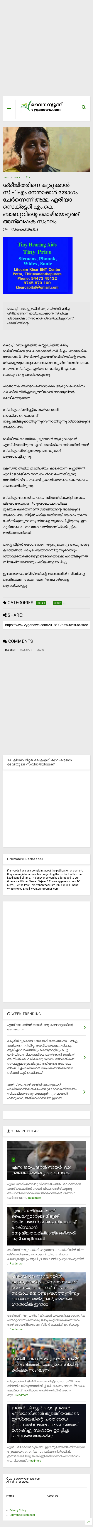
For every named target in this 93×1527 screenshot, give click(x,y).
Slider (28, 177)
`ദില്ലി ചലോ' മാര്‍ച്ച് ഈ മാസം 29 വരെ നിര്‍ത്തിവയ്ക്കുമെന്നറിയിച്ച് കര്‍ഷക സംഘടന (45, 1364)
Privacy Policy (18, 1510)
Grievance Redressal (22, 1514)
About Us (52, 1495)
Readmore (34, 1197)
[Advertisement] (43, 50)
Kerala (17, 177)
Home (6, 177)
